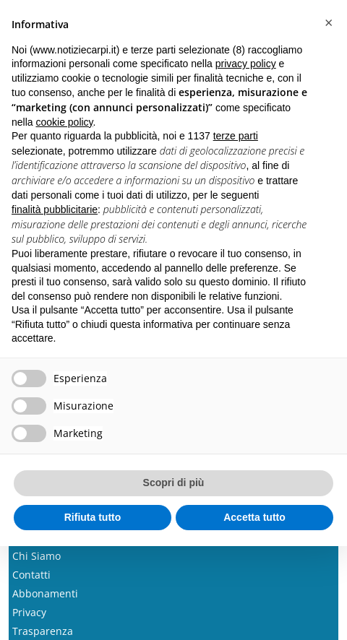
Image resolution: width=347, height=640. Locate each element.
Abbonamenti (45, 593)
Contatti (31, 574)
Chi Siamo (36, 556)
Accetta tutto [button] (254, 517)
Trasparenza (42, 631)
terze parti (235, 136)
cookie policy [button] (64, 122)
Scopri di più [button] (174, 482)
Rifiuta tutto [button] (92, 517)
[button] (328, 23)
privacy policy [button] (245, 63)
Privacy (29, 612)
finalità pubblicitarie (55, 209)
